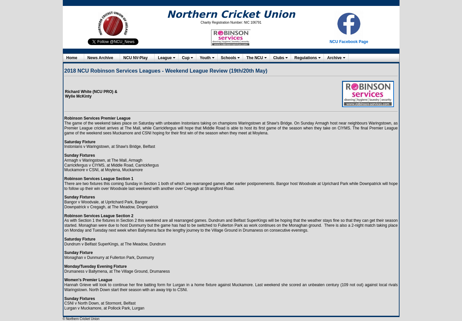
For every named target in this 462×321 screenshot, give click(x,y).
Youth (205, 58)
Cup (185, 58)
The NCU (254, 58)
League (165, 58)
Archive (334, 58)
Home (71, 58)
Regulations (305, 58)
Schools (228, 58)
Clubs (278, 58)
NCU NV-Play (135, 58)
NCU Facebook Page (348, 41)
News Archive (100, 58)
